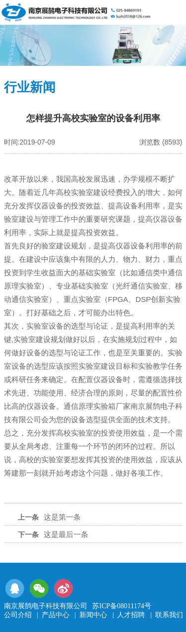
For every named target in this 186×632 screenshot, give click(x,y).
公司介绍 (18, 615)
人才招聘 (131, 615)
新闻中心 (93, 615)
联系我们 (169, 615)
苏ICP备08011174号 (121, 606)
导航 (172, 11)
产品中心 (55, 615)
